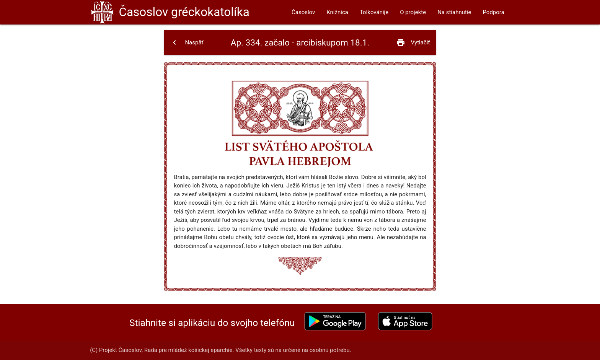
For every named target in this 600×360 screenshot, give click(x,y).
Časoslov (184, 12)
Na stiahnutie (454, 12)
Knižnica (337, 12)
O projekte (413, 12)
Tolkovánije (374, 12)
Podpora (493, 12)
